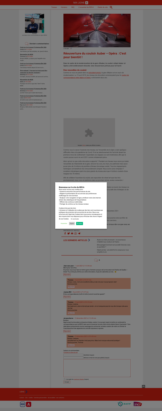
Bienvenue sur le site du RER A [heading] (71, 187)
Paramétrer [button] (64, 223)
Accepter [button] (79, 223)
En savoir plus (75, 219)
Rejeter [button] (72, 223)
